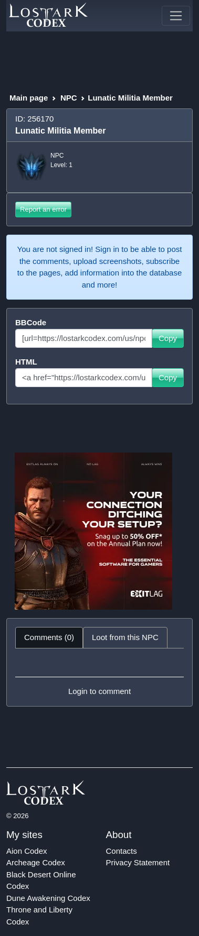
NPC (68, 97)
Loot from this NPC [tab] (125, 637)
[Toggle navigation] (176, 16)
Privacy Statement (138, 862)
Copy (168, 338)
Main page (28, 97)
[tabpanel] (99, 677)
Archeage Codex (35, 862)
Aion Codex (26, 850)
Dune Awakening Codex (48, 898)
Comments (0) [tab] (49, 637)
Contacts (121, 850)
